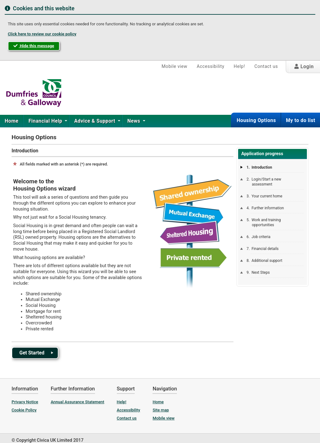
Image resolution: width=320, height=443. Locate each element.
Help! (239, 66)
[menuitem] (11, 121)
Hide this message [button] (33, 45)
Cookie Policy (24, 410)
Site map (160, 410)
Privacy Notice (25, 402)
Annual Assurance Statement (77, 402)
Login (304, 66)
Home (11, 121)
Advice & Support (95, 121)
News (134, 121)
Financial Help (45, 121)
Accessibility (210, 66)
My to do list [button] (300, 120)
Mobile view (175, 66)
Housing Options (256, 120)
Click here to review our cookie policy (42, 34)
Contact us (266, 66)
